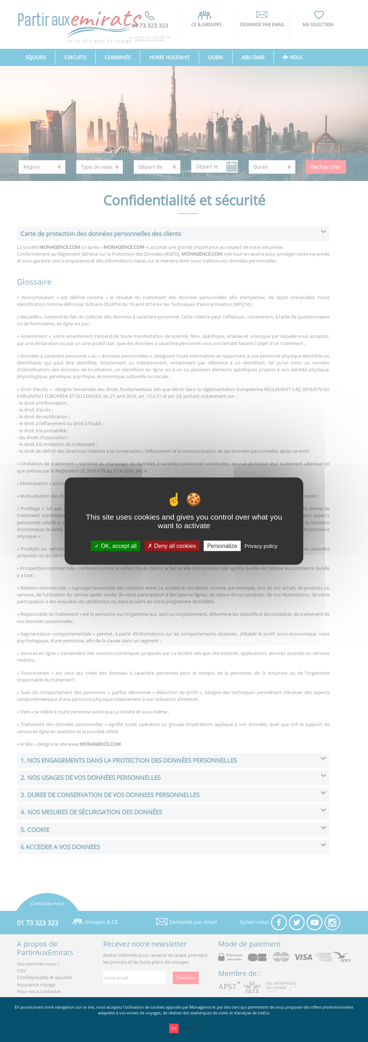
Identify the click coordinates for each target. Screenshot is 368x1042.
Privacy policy (260, 546)
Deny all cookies (172, 546)
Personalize (222, 546)
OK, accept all (116, 546)
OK (174, 1028)
